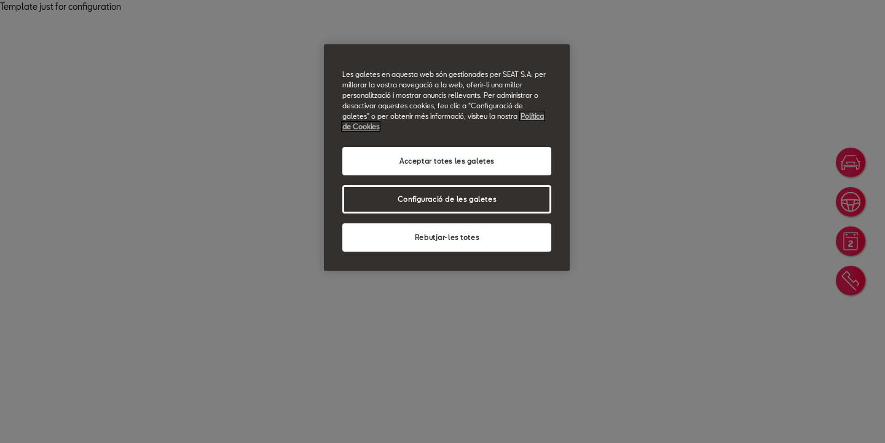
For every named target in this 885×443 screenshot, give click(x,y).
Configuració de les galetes (447, 199)
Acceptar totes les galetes (446, 161)
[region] (447, 157)
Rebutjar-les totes (447, 237)
